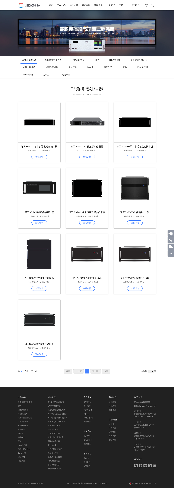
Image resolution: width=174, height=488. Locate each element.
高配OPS (108, 67)
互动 (125, 67)
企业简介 (112, 424)
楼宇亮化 (87, 402)
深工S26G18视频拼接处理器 (134, 278)
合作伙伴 (112, 436)
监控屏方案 (52, 445)
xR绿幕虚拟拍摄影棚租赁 (57, 418)
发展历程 (112, 428)
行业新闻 (112, 406)
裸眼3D (86, 414)
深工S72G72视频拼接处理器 (39, 278)
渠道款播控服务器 (138, 60)
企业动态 (112, 402)
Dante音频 (28, 74)
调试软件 (87, 466)
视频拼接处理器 (24, 449)
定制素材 (47, 74)
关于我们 (113, 420)
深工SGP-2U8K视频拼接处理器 (87, 146)
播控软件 (87, 462)
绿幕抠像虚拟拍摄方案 (56, 410)
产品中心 (22, 397)
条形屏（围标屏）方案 (56, 422)
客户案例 (87, 397)
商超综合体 (88, 410)
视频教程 (87, 444)
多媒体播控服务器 (53, 60)
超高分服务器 (52, 67)
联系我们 (112, 440)
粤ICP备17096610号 (36, 483)
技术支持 (87, 436)
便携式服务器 (78, 60)
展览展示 (87, 422)
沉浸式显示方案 (54, 433)
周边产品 (66, 74)
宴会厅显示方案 (54, 465)
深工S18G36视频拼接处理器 (87, 278)
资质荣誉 (112, 432)
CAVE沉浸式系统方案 (56, 402)
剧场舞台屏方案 (54, 441)
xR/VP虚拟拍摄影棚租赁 (57, 414)
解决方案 (52, 397)
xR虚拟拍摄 (114, 60)
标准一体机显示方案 (55, 437)
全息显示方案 (53, 429)
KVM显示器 (142, 67)
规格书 (86, 458)
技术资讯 (112, 410)
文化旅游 (87, 406)
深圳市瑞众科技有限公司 (84, 483)
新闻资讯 (113, 397)
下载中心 (87, 454)
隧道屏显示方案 (54, 425)
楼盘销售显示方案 (55, 449)
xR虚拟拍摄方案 (54, 406)
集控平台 (73, 67)
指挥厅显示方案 (54, 461)
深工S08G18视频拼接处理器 (39, 344)
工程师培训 (88, 440)
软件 (97, 60)
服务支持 (87, 431)
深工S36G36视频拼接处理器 (134, 212)
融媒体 (90, 67)
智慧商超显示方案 (55, 469)
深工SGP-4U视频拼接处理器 (39, 212)
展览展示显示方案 (55, 457)
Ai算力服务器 (29, 67)
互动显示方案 (53, 453)
